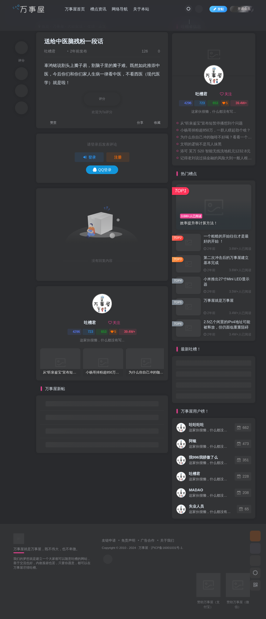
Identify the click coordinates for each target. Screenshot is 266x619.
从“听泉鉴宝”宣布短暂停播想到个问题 (211, 123)
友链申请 (109, 540)
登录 (89, 157)
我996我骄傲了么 (203, 457)
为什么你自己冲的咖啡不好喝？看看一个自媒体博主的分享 (216, 137)
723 (88, 332)
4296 (74, 332)
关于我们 (167, 540)
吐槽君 (49, 51)
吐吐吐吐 (196, 424)
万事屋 (143, 547)
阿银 (192, 441)
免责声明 (128, 540)
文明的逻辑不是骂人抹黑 (201, 144)
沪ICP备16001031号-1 (166, 547)
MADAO (196, 490)
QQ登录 (102, 170)
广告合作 (148, 540)
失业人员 (196, 506)
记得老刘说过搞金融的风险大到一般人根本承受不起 (216, 158)
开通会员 (241, 9)
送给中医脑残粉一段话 (73, 41)
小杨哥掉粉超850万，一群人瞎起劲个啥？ (215, 130)
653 (101, 332)
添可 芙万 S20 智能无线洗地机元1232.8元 (215, 151)
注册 (118, 157)
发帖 (218, 9)
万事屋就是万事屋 (219, 300)
